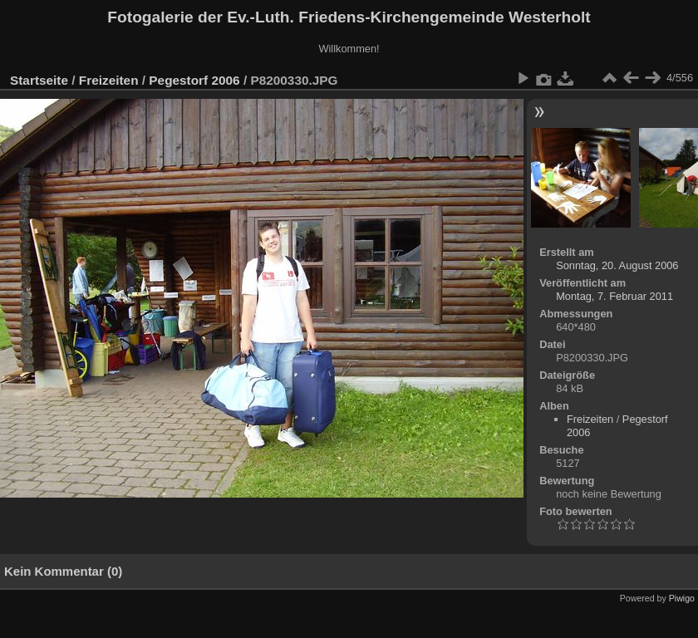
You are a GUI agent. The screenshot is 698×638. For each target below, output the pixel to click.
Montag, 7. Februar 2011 (614, 296)
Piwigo (682, 598)
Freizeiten (109, 80)
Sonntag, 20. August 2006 (617, 265)
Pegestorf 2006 (194, 80)
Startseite (39, 80)
